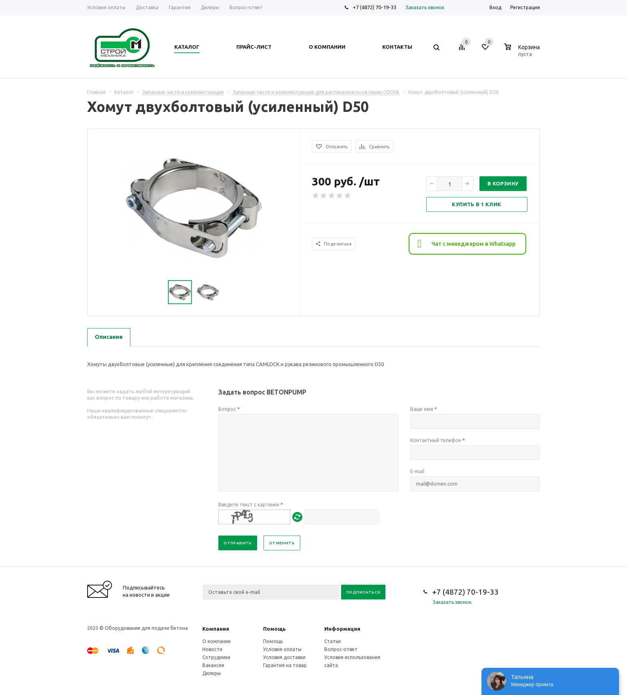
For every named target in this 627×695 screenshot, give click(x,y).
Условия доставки (284, 657)
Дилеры (211, 673)
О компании (216, 641)
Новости (212, 649)
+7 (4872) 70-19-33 (374, 7)
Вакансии (213, 665)
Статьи (332, 641)
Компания (215, 628)
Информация (342, 628)
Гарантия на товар (285, 665)
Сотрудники (216, 657)
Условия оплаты (282, 649)
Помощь (274, 628)
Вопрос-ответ (340, 649)
